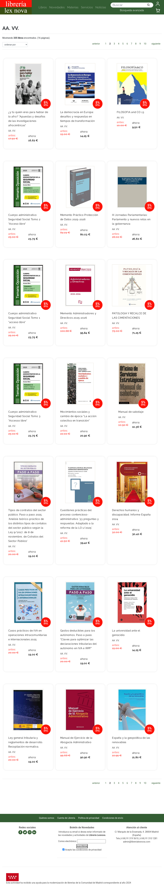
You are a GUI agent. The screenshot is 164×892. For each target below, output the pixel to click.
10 (145, 43)
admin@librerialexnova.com (136, 841)
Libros (43, 7)
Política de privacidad (88, 818)
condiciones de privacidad (88, 849)
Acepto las (83, 849)
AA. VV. (12, 131)
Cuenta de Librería (66, 818)
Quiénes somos (46, 818)
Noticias (100, 7)
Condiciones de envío (112, 818)
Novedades (57, 7)
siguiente (155, 43)
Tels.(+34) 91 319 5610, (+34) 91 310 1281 (136, 838)
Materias (72, 7)
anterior (96, 43)
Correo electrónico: (67, 841)
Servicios (87, 7)
